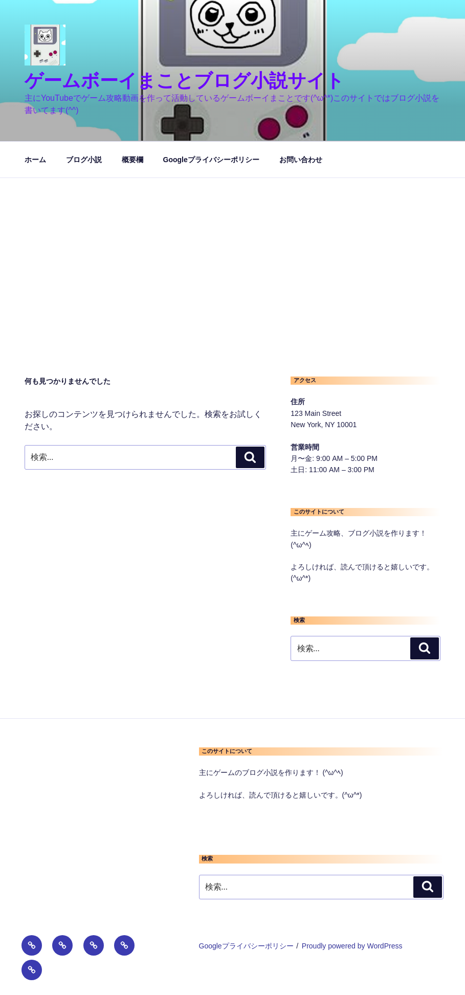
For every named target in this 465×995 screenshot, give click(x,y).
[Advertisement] (232, 254)
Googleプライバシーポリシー (211, 160)
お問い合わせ (300, 160)
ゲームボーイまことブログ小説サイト (184, 80)
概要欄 (132, 160)
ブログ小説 (84, 160)
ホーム (35, 160)
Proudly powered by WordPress (352, 946)
